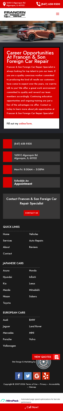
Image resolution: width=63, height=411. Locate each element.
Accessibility (54, 384)
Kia (4, 283)
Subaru (33, 296)
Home (6, 234)
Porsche (7, 339)
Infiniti (32, 277)
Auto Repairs (36, 240)
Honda (33, 270)
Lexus (32, 283)
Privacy (43, 384)
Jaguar (6, 326)
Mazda (6, 290)
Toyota (7, 303)
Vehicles (33, 234)
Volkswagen (9, 346)
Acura (6, 270)
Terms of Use (32, 384)
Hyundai (7, 277)
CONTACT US (31, 213)
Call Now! (31, 407)
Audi (5, 320)
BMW (32, 320)
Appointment (23, 183)
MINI (31, 333)
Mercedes (8, 333)
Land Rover (35, 326)
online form (25, 123)
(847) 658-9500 (48, 4)
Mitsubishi (34, 290)
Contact (7, 253)
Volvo (32, 339)
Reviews (33, 247)
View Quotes (42, 357)
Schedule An (23, 182)
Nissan (6, 296)
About (6, 247)
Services (7, 240)
